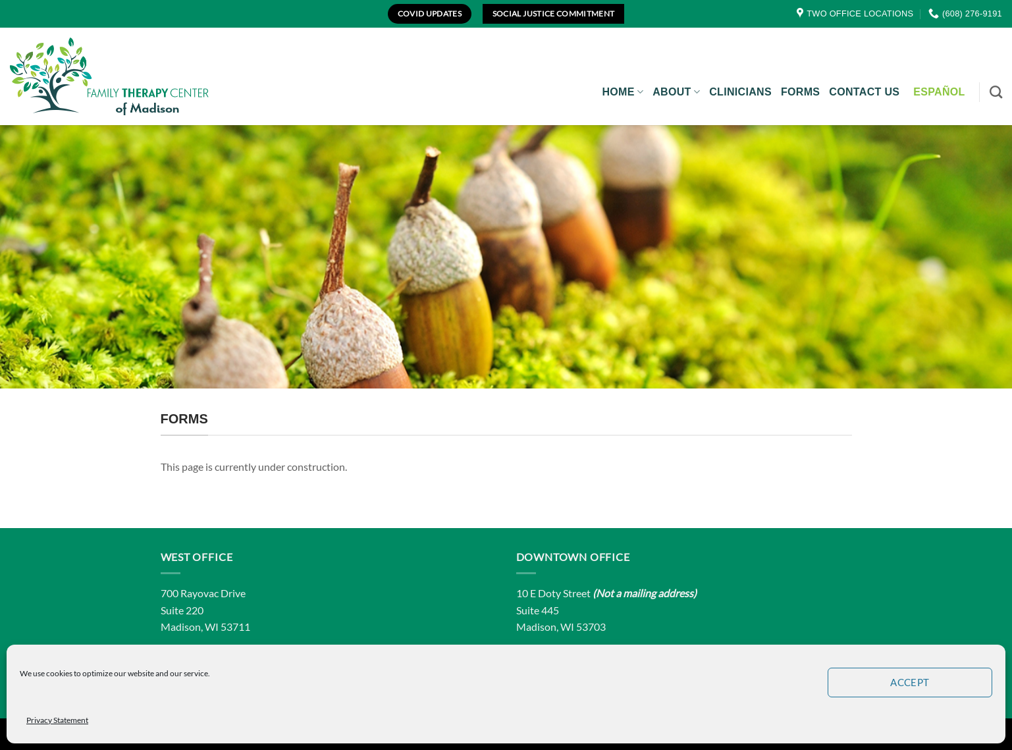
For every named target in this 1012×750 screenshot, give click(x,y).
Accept (910, 682)
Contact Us (864, 91)
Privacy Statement (57, 720)
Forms (800, 91)
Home (622, 92)
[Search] (996, 92)
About (676, 92)
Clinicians (740, 91)
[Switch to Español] (939, 92)
